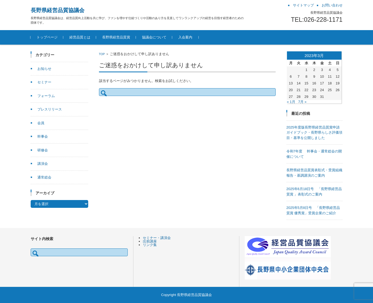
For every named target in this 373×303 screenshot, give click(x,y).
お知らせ (44, 69)
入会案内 (185, 37)
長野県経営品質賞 (116, 37)
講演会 (42, 164)
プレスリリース (49, 109)
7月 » (302, 102)
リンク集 (150, 245)
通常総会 (44, 177)
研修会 (42, 150)
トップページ (47, 37)
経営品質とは (79, 37)
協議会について (154, 37)
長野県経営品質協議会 (57, 10)
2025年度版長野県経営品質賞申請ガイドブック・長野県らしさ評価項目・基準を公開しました (314, 132)
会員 (40, 123)
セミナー (44, 82)
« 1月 (291, 102)
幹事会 (42, 136)
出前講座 (150, 241)
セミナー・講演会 (157, 238)
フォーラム (46, 96)
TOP (102, 54)
